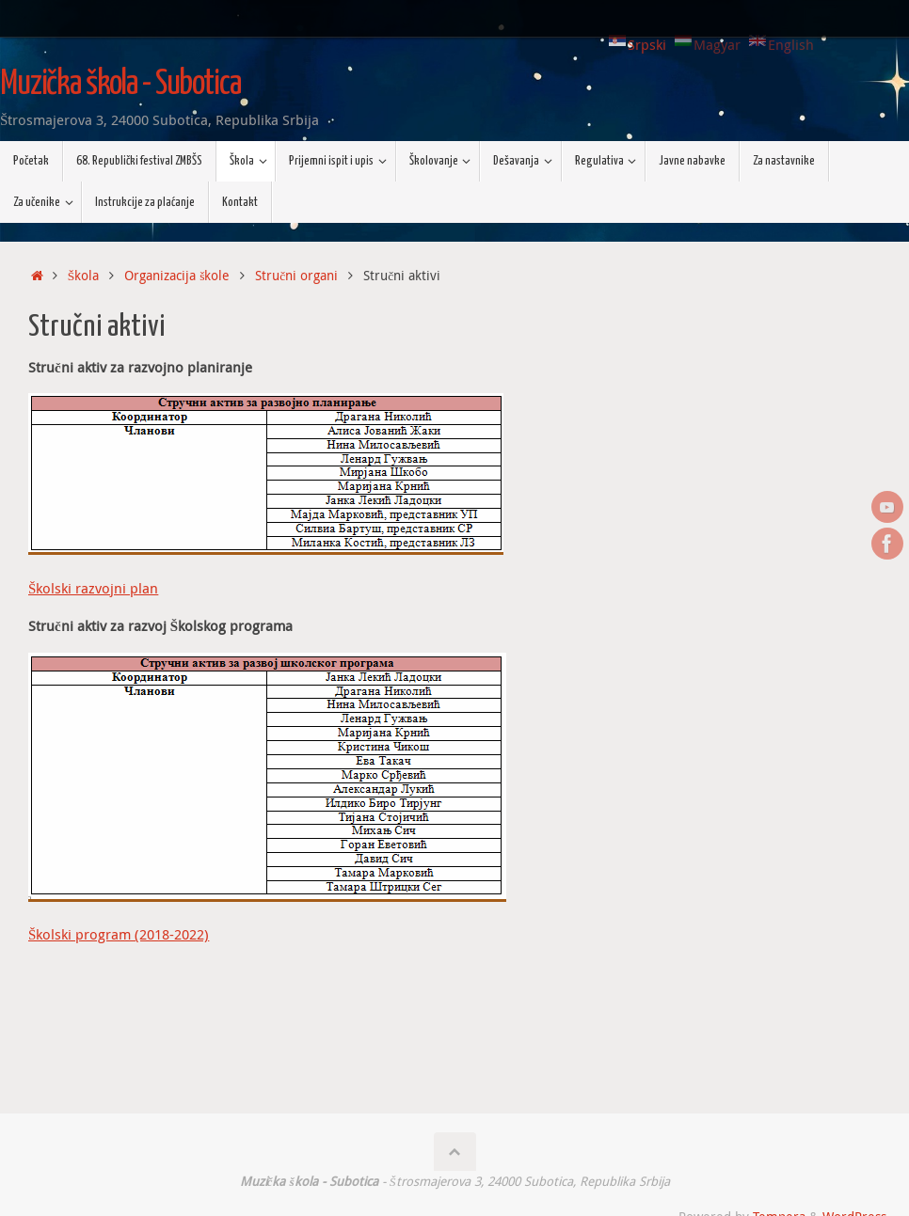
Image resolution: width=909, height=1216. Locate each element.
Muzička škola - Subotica (120, 85)
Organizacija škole (177, 275)
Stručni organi (296, 275)
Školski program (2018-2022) (118, 933)
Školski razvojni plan (93, 587)
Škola (84, 275)
